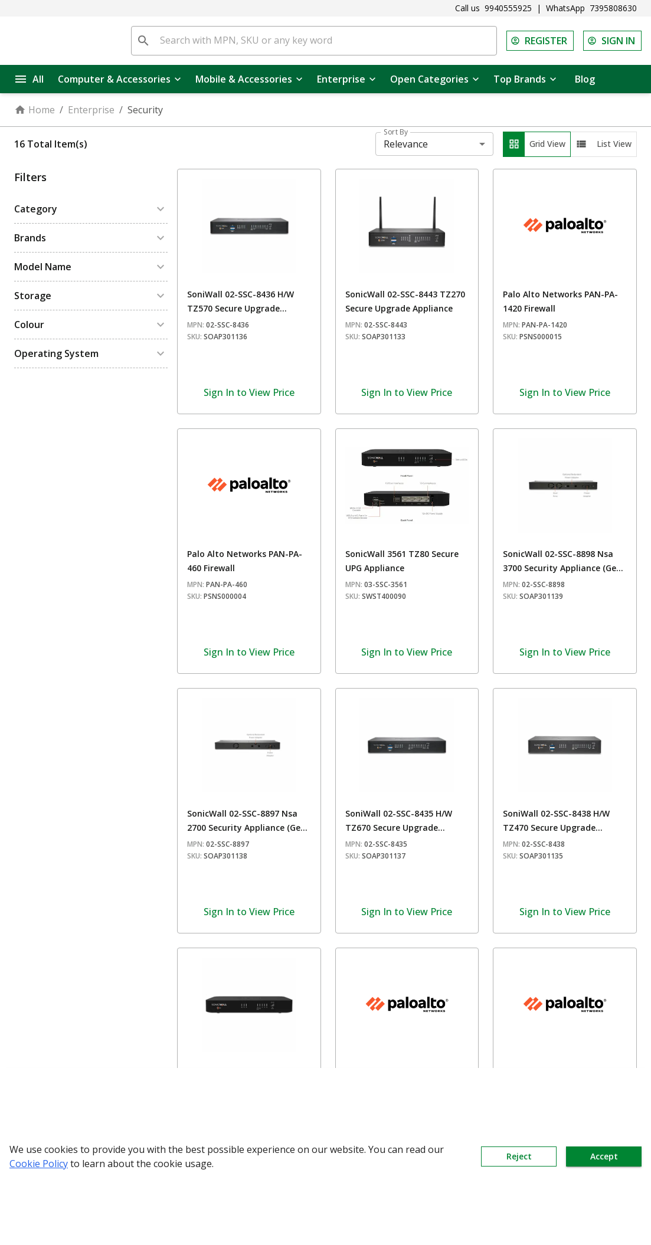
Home (34, 109)
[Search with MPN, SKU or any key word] (326, 40)
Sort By (396, 132)
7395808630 (613, 8)
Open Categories (434, 79)
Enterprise (346, 79)
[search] (143, 41)
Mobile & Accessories (249, 79)
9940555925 (508, 8)
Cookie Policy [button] (38, 1163)
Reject (519, 1156)
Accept (604, 1156)
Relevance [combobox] (406, 143)
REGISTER (540, 40)
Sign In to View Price (249, 392)
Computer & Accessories (119, 79)
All (29, 79)
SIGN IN (612, 40)
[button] (91, 209)
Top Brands (525, 79)
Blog (585, 79)
